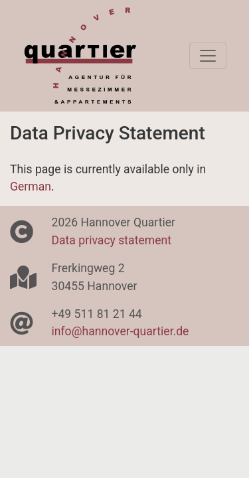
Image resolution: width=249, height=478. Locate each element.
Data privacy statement (112, 240)
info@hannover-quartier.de (120, 331)
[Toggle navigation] (207, 55)
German (30, 186)
